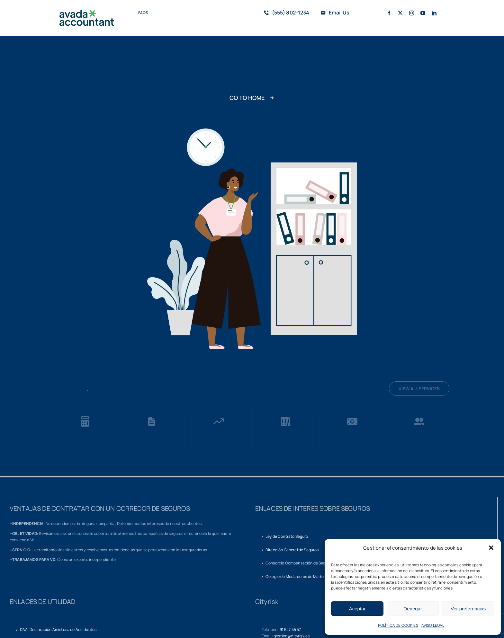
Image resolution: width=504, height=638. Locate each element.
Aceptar (357, 608)
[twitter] (400, 13)
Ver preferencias (468, 608)
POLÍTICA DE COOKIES (398, 625)
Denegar (412, 608)
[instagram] (411, 13)
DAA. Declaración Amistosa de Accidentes (58, 629)
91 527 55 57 (290, 629)
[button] (491, 548)
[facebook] (389, 13)
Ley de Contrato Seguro (287, 536)
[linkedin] (434, 13)
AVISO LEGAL (433, 625)
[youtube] (422, 13)
